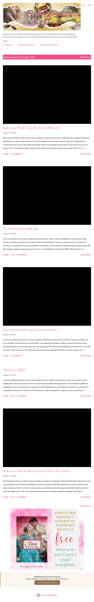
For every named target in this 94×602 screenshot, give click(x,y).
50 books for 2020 (13, 370)
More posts (85, 506)
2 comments (16, 356)
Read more (86, 154)
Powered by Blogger (47, 595)
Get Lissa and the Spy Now (47, 582)
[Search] (83, 4)
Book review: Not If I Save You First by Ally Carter (31, 127)
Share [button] (6, 154)
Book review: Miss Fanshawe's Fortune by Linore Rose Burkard (37, 471)
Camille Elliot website (49, 45)
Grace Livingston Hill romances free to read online (30, 329)
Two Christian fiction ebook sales (20, 228)
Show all (85, 57)
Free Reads (7, 45)
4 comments (16, 154)
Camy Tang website (26, 45)
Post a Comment (19, 255)
